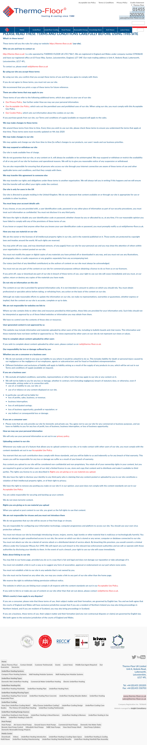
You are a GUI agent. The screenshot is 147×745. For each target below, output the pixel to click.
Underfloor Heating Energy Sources (15, 711)
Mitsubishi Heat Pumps (27, 726)
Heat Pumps (66, 24)
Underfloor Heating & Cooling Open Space (65, 736)
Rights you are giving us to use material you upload (73, 471)
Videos (15, 736)
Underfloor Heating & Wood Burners (45, 714)
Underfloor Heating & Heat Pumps (14, 714)
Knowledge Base (95, 24)
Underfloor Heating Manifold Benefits (56, 738)
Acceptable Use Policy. (42, 449)
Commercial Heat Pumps (67, 724)
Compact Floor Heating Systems (13, 674)
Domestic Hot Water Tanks (90, 724)
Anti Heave (110, 24)
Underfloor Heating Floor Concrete (42, 695)
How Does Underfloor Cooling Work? (15, 705)
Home (22, 24)
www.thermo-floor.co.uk (134, 695)
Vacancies (15, 666)
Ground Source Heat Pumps (45, 724)
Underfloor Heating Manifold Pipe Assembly (91, 738)
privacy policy (63, 435)
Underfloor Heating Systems (12, 670)
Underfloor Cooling (51, 24)
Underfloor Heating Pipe (36, 688)
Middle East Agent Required (85, 664)
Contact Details (26, 664)
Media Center (6, 733)
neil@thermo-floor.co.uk (90, 343)
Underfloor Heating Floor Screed (14, 695)
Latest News (125, 24)
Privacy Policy (122, 2)
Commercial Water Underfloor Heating (46, 681)
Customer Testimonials (43, 664)
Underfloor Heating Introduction (33, 736)
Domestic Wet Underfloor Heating (14, 681)
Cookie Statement (137, 2)
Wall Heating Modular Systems (41, 674)
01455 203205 (129, 9)
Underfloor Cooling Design (72, 705)
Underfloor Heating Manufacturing (25, 738)
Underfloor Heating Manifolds (13, 688)
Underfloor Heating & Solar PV (20, 717)
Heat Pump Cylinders (84, 726)
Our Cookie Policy (14, 112)
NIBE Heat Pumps (46, 726)
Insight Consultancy (138, 708)
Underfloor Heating (36, 25)
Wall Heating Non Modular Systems (69, 674)
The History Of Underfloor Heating (22, 707)
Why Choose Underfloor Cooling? (46, 705)
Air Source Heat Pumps (22, 724)
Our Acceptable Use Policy (17, 106)
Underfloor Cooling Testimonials (51, 707)
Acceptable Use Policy (87, 2)
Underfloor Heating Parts (58, 688)
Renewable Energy (81, 24)
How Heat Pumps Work (64, 726)
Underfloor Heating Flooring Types (15, 692)
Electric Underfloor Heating (73, 681)
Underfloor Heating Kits (10, 685)
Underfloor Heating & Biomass (73, 714)
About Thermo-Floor (9, 664)
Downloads (5, 736)
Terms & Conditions (106, 2)
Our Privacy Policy (14, 102)
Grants (57, 664)
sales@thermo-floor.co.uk (132, 12)
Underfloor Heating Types (11, 677)
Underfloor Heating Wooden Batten (73, 695)
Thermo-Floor (138, 5)
